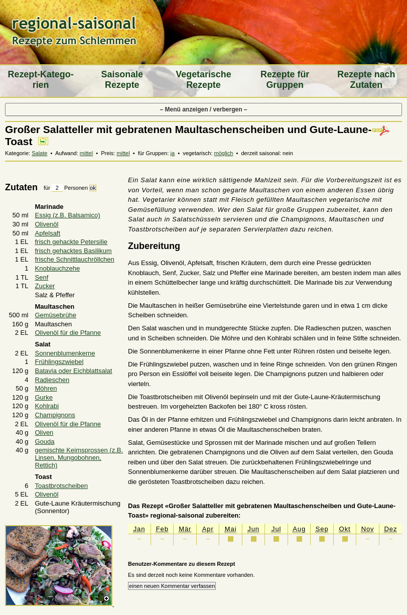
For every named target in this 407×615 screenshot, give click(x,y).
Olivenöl (47, 224)
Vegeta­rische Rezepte (203, 79)
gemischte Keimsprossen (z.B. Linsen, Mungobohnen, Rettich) (79, 457)
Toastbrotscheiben (61, 485)
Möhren (46, 388)
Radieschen (52, 380)
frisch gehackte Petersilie (71, 241)
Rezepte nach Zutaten (366, 79)
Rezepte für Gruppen (284, 79)
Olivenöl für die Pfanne (68, 332)
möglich (223, 153)
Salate (39, 153)
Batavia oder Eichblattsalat (73, 371)
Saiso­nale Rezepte (122, 79)
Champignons (55, 415)
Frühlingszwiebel (59, 361)
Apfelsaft (48, 233)
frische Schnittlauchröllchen (74, 259)
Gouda (45, 441)
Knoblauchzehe (57, 268)
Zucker (45, 286)
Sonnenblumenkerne (65, 353)
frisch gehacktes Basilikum (73, 251)
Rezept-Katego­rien (41, 79)
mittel (86, 153)
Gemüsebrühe (55, 315)
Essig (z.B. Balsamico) (67, 215)
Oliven (44, 432)
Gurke (44, 397)
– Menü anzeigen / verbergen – (203, 109)
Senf (42, 277)
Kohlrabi (47, 406)
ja (173, 153)
